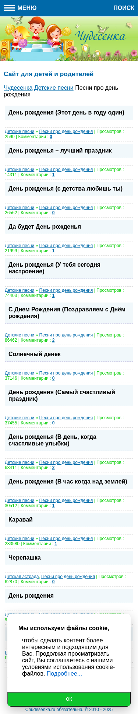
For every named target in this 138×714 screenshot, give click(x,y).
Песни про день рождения (66, 131)
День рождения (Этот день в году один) (66, 112)
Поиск (123, 8)
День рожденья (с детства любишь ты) (65, 188)
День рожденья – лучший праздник (60, 150)
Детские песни (19, 131)
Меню (20, 8)
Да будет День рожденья (44, 226)
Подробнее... (64, 673)
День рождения (31, 595)
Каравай (20, 519)
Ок (69, 699)
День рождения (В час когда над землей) (67, 481)
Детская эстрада (22, 576)
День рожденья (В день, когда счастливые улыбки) (52, 440)
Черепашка (24, 557)
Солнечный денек (34, 354)
